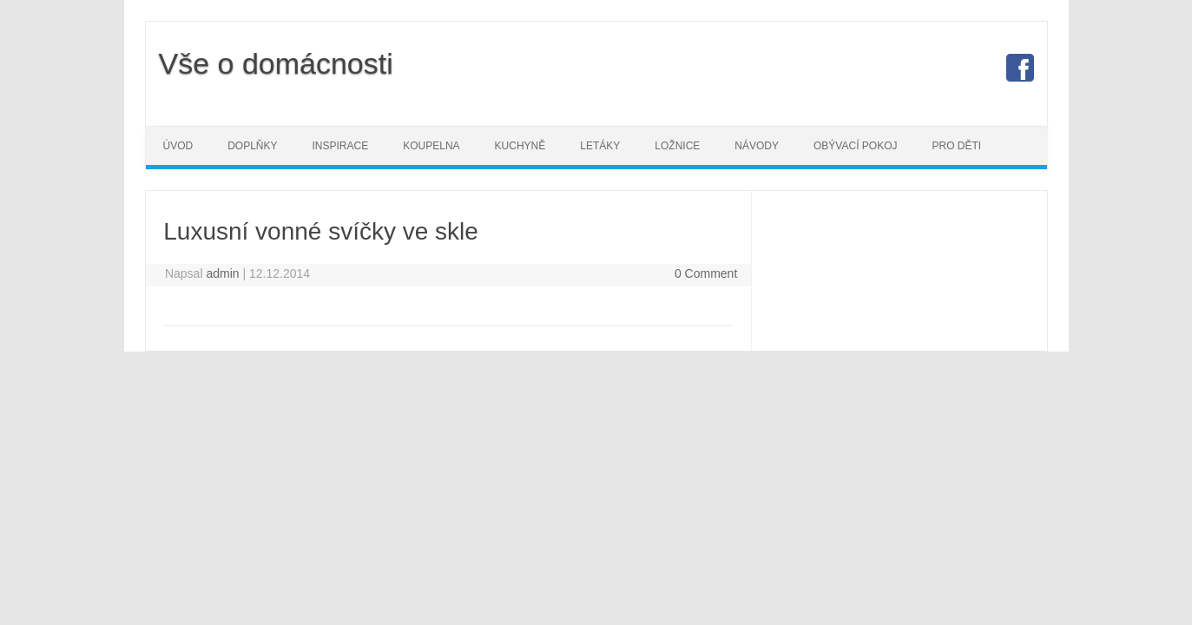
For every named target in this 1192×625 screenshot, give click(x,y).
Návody (756, 146)
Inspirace (341, 146)
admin (222, 273)
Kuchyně (520, 146)
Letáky (600, 146)
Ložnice (677, 146)
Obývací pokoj (855, 146)
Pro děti (956, 146)
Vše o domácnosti (276, 63)
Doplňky (252, 146)
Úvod (178, 146)
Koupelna (431, 146)
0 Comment (706, 273)
